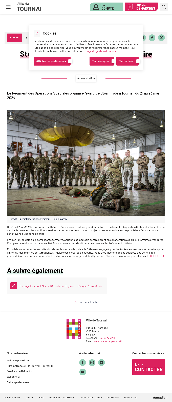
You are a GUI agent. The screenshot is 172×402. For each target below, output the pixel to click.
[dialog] (86, 47)
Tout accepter (100, 61)
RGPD (41, 398)
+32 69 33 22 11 (107, 338)
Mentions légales (12, 398)
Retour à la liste (89, 302)
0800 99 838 (157, 256)
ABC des (145, 7)
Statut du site (130, 398)
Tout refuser (126, 61)
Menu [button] (8, 7)
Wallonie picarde (17, 360)
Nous (149, 367)
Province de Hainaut (19, 371)
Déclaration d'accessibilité (61, 398)
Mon (107, 7)
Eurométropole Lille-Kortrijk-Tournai (29, 366)
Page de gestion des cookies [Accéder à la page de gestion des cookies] (102, 51)
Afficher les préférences (51, 61)
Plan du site (113, 398)
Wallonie (12, 376)
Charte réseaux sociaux (91, 398)
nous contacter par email (108, 341)
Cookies (29, 398)
